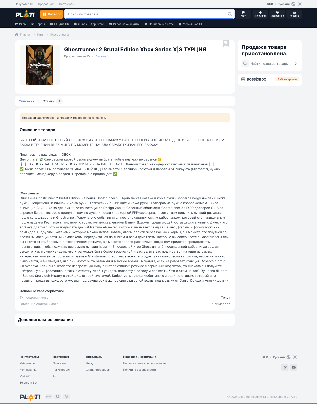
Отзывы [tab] (53, 101)
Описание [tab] (26, 101)
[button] (230, 14)
